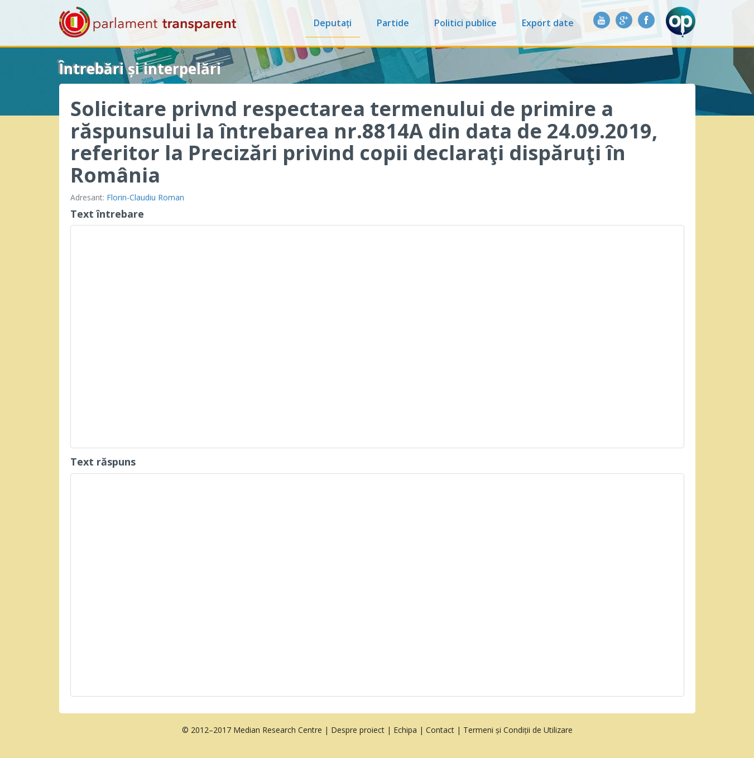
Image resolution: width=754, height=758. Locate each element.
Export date (548, 23)
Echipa (405, 730)
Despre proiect (358, 730)
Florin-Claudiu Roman (145, 197)
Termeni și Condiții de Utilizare (518, 730)
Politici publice (465, 23)
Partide (393, 23)
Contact (440, 730)
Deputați (333, 23)
